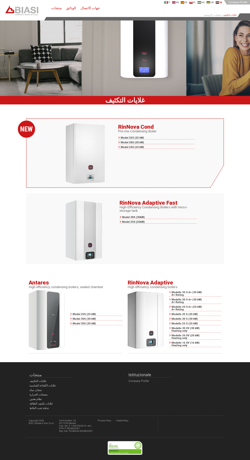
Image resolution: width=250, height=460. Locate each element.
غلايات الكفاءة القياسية (43, 385)
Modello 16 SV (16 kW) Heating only (185, 344)
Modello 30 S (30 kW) (185, 319)
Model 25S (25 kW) (84, 314)
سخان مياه (36, 390)
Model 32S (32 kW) (132, 138)
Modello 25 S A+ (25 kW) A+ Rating (187, 308)
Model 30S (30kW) (133, 217)
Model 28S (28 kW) (132, 142)
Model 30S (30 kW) (84, 319)
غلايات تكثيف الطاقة (41, 403)
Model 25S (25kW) (133, 222)
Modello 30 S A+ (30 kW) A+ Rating (187, 301)
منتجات (56, 8)
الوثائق (71, 8)
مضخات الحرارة (39, 394)
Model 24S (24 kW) (132, 147)
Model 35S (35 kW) (84, 323)
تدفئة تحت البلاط (39, 408)
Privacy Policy (104, 420)
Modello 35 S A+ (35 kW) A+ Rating (187, 293)
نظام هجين (36, 399)
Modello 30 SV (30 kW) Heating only (185, 329)
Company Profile (237, 2)
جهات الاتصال (90, 8)
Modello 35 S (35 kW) (185, 314)
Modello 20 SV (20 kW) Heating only (185, 337)
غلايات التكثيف (38, 381)
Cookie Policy (122, 420)
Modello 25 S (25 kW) (185, 323)
